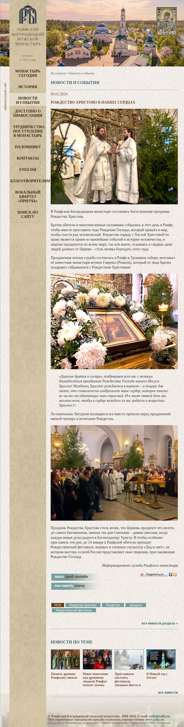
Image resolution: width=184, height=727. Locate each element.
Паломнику (28, 147)
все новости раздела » (160, 623)
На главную (58, 73)
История (28, 87)
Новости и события (28, 100)
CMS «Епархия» (159, 723)
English (27, 170)
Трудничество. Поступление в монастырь (29, 131)
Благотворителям (28, 181)
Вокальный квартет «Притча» (27, 196)
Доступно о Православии (27, 113)
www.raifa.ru (154, 719)
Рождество (113, 605)
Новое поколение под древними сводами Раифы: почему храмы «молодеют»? (95, 681)
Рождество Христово (83, 605)
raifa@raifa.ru (159, 716)
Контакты (28, 158)
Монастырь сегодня (28, 73)
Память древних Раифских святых (64, 675)
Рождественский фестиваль (74, 610)
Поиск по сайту (28, 214)
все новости (168, 692)
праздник (136, 605)
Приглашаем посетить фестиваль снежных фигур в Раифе (128, 681)
